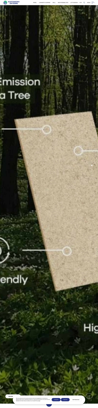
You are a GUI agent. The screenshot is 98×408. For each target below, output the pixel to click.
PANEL (35, 2)
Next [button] (89, 396)
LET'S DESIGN (74, 2)
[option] (49, 204)
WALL (54, 2)
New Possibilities (63, 2)
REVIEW (10, 396)
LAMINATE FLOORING (44, 2)
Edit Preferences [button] (76, 399)
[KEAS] (11, 2)
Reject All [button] (65, 399)
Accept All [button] (56, 399)
